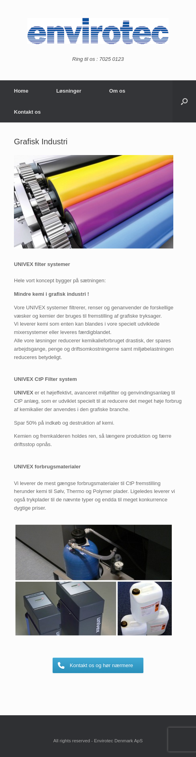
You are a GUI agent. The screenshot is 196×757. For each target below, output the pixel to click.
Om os (117, 91)
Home (21, 91)
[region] (93, 201)
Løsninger (68, 91)
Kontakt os (27, 112)
